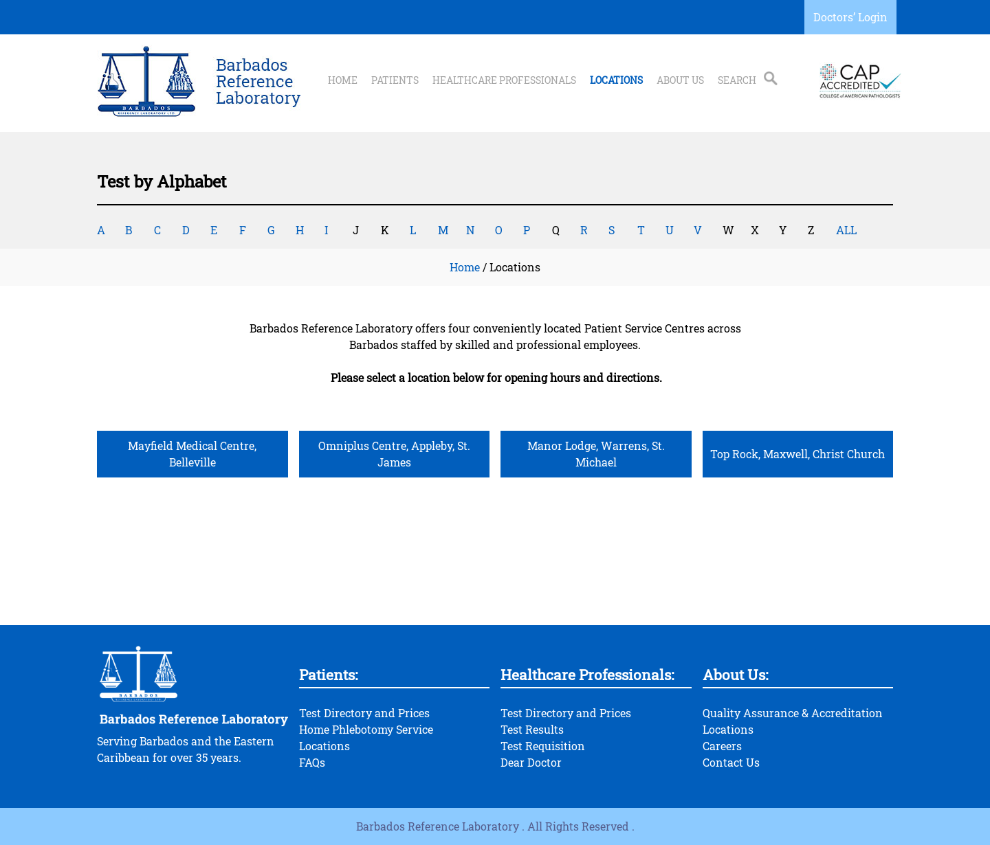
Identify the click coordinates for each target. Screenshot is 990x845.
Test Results (532, 729)
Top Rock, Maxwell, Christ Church (797, 454)
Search (737, 80)
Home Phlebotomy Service (366, 729)
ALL (846, 230)
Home (343, 80)
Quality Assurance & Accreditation (793, 713)
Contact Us (731, 762)
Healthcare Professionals (504, 80)
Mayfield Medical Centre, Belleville (192, 453)
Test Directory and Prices (364, 713)
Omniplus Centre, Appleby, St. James (394, 453)
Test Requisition (542, 746)
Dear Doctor (531, 762)
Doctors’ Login (850, 17)
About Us (680, 80)
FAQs (312, 762)
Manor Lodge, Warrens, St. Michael (596, 453)
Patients (395, 80)
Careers (722, 746)
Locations (616, 80)
